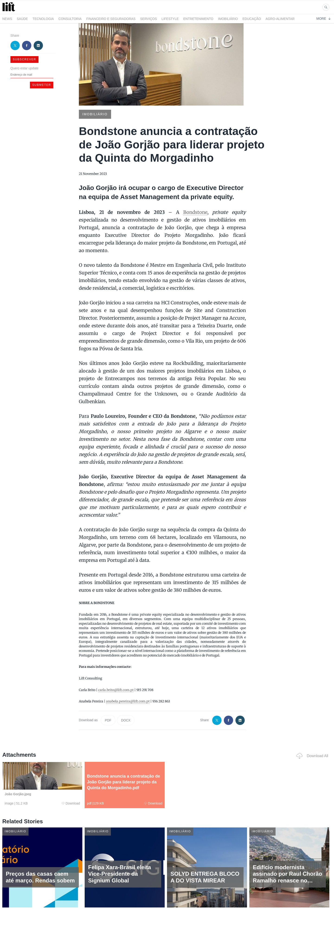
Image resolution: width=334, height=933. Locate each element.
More (323, 18)
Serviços (148, 19)
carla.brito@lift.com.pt (116, 690)
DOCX (125, 720)
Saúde (22, 19)
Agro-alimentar (280, 19)
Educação (252, 19)
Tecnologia (43, 19)
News (7, 19)
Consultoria (70, 19)
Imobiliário (228, 19)
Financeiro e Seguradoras (110, 19)
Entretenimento (198, 19)
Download (71, 803)
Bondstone (195, 212)
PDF (108, 720)
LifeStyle (170, 19)
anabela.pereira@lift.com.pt (128, 701)
